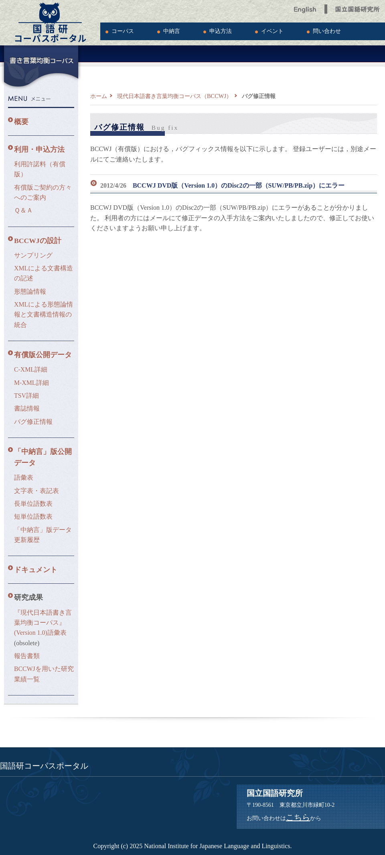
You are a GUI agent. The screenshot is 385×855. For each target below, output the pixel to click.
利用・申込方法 (39, 149)
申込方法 (220, 31)
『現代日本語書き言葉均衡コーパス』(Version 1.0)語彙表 (43, 622)
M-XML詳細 (31, 382)
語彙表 (23, 477)
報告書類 (27, 655)
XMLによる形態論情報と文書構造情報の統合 (43, 314)
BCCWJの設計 (37, 241)
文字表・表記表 (36, 490)
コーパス (122, 31)
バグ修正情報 (33, 421)
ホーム (98, 96)
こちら (298, 817)
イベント (272, 31)
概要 (21, 122)
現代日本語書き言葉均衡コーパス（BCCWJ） (174, 96)
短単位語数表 (33, 516)
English (305, 7)
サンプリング (33, 255)
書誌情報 (27, 408)
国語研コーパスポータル (50, 22)
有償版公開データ (43, 355)
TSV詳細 (26, 395)
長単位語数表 (33, 503)
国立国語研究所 (358, 7)
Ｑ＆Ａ (23, 210)
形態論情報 (30, 291)
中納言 (171, 31)
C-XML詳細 (30, 369)
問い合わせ (327, 31)
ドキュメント (35, 570)
